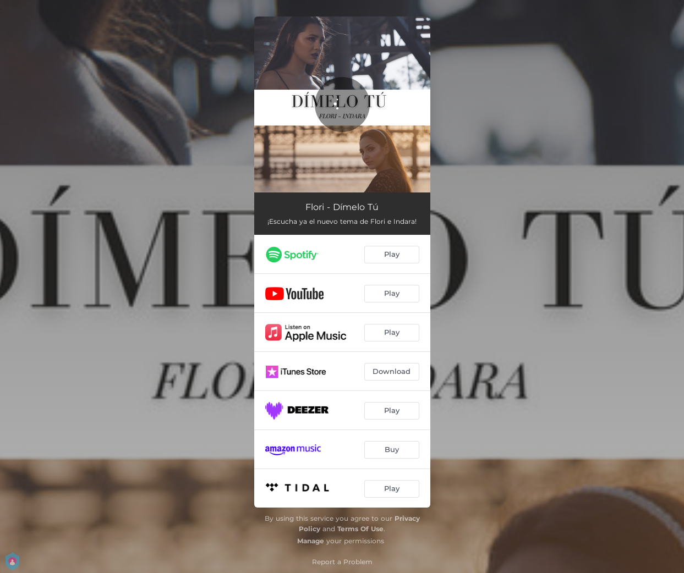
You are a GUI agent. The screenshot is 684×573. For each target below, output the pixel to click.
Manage (310, 541)
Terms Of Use (360, 529)
